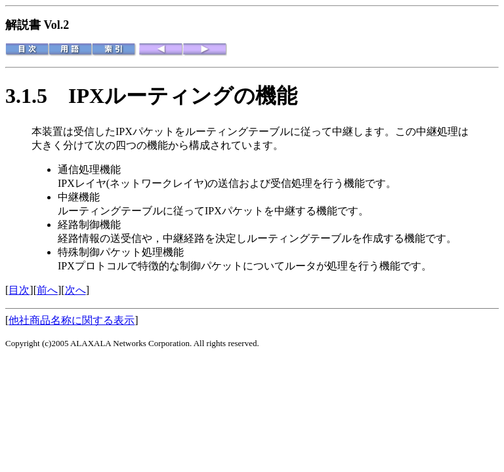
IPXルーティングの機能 (182, 96)
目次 (19, 290)
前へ (47, 290)
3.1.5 (36, 96)
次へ (75, 290)
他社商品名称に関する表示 (72, 320)
